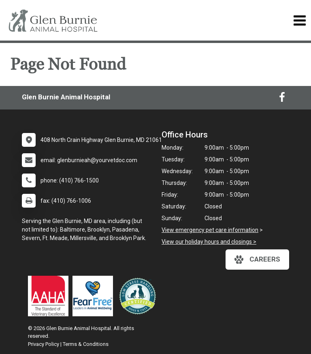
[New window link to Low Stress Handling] (139, 296)
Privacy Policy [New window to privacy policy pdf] (43, 344)
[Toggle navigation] (299, 20)
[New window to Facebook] (282, 99)
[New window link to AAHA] (50, 296)
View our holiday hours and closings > (209, 241)
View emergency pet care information (210, 230)
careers (257, 259)
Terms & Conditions (86, 344)
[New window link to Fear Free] (94, 296)
